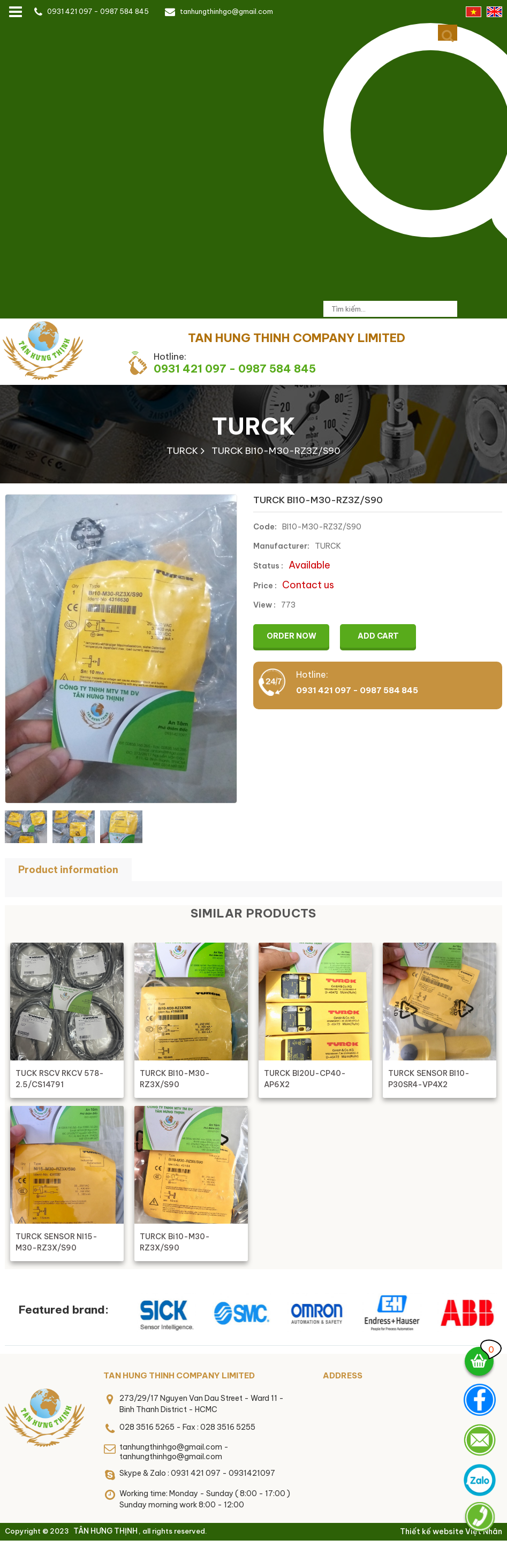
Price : (265, 585)
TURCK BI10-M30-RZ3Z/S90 (275, 451)
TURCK (253, 426)
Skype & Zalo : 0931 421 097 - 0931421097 (197, 1473)
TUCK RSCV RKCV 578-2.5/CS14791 (60, 1078)
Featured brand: (64, 1309)
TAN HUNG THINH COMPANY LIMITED (179, 1375)
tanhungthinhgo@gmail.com (226, 11)
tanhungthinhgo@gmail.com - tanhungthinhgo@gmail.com (174, 1451)
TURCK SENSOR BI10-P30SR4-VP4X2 (429, 1078)
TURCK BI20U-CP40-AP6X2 (305, 1078)
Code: (265, 527)
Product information (68, 869)
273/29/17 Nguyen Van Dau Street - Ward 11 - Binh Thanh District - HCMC (201, 1403)
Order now (291, 636)
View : (264, 605)
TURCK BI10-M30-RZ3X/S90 (175, 1078)
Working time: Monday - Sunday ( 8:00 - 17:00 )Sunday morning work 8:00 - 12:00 (204, 1499)
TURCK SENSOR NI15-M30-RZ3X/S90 (56, 1242)
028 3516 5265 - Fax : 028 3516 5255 (187, 1427)
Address (342, 1375)
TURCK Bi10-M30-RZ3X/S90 (175, 1242)
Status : (268, 566)
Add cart (378, 636)
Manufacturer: (281, 546)
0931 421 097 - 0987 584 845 (98, 11)
